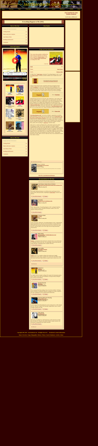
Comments (5, 42)
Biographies (28, 9)
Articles (71, 9)
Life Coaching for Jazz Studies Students (71, 13)
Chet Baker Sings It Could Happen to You (45, 201)
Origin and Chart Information (9, 29)
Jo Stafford (35, 87)
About (78, 9)
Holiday (32, 241)
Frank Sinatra (39, 74)
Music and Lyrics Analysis (9, 34)
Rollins (32, 255)
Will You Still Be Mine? (35, 104)
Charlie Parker (41, 57)
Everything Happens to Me (57, 106)
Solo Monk (40, 216)
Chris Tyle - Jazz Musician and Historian (46, 175)
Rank (31, 66)
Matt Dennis (60, 69)
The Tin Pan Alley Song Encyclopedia (43, 165)
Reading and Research (8, 39)
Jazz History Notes (7, 37)
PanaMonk (40, 269)
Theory (46, 9)
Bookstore (62, 9)
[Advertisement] (32, 14)
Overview (11, 9)
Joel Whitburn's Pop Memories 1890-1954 (51, 81)
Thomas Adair (59, 72)
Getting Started (6, 31)
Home (3, 9)
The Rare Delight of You (42, 298)
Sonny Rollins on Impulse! (42, 249)
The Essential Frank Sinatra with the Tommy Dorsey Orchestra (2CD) (50, 185)
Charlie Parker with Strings (40, 58)
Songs (19, 9)
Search (53, 9)
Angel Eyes (45, 122)
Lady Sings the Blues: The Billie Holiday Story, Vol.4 (47, 234)
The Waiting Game (41, 313)
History (38, 9)
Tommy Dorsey (35, 75)
